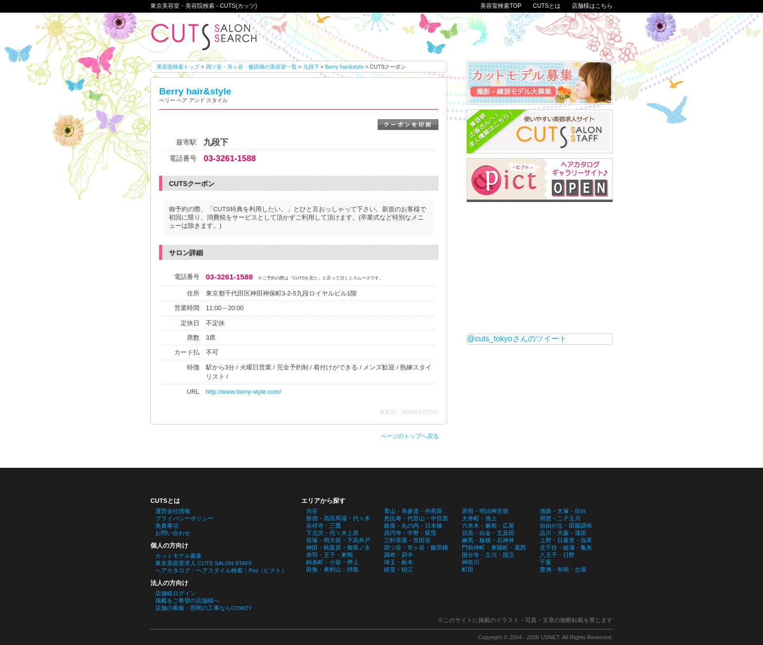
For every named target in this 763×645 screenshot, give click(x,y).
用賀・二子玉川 (560, 518)
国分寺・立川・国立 (488, 555)
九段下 (311, 67)
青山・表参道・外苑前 (413, 511)
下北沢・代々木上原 (332, 533)
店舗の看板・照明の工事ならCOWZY (203, 608)
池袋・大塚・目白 (563, 511)
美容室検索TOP (500, 5)
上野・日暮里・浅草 (566, 540)
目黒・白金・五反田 (488, 533)
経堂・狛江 (398, 569)
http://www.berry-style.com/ (243, 391)
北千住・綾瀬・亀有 (566, 548)
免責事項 (167, 526)
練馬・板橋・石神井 (488, 540)
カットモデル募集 (178, 556)
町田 (467, 569)
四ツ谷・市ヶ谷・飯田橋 (416, 548)
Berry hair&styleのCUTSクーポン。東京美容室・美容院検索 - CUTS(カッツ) (203, 36)
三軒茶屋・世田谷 (407, 540)
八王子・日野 (557, 555)
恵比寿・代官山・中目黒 (416, 518)
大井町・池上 (479, 518)
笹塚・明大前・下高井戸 (338, 540)
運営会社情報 (172, 511)
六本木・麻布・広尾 (488, 526)
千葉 (545, 562)
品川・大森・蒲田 (563, 533)
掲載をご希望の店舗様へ (187, 601)
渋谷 (312, 511)
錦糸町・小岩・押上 (332, 562)
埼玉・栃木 (398, 562)
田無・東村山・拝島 (332, 569)
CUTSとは (547, 5)
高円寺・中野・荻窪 (410, 533)
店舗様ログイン (175, 593)
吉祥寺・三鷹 (323, 526)
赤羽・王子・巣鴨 (329, 555)
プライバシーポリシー (184, 518)
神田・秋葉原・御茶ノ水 (338, 548)
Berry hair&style (344, 67)
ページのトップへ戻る (410, 436)
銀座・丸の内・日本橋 (413, 526)
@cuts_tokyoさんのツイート (517, 338)
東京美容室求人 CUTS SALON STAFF (204, 563)
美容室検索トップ (178, 67)
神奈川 (470, 562)
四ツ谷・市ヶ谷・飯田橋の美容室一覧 (251, 67)
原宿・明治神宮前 (485, 511)
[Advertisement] (540, 268)
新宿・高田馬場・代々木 (338, 518)
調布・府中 (398, 555)
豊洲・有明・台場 (563, 569)
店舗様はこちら (592, 5)
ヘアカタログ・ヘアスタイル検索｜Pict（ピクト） (221, 570)
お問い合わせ (172, 533)
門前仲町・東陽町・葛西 (494, 548)
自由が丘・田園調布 (566, 526)
